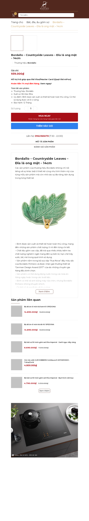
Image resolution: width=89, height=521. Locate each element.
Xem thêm (44, 391)
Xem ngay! (45, 83)
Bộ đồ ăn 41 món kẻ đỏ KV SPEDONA (39, 324)
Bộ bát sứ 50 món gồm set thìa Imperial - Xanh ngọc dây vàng (50, 342)
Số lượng (15, 108)
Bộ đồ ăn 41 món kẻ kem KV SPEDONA (40, 307)
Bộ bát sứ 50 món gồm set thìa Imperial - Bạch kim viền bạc (49, 378)
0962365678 (42, 136)
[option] (44, 32)
